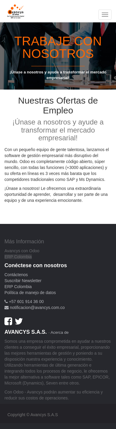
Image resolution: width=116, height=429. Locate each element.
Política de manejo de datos (30, 292)
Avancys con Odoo (21, 250)
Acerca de (60, 332)
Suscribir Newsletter (22, 280)
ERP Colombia (18, 256)
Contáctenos (16, 274)
